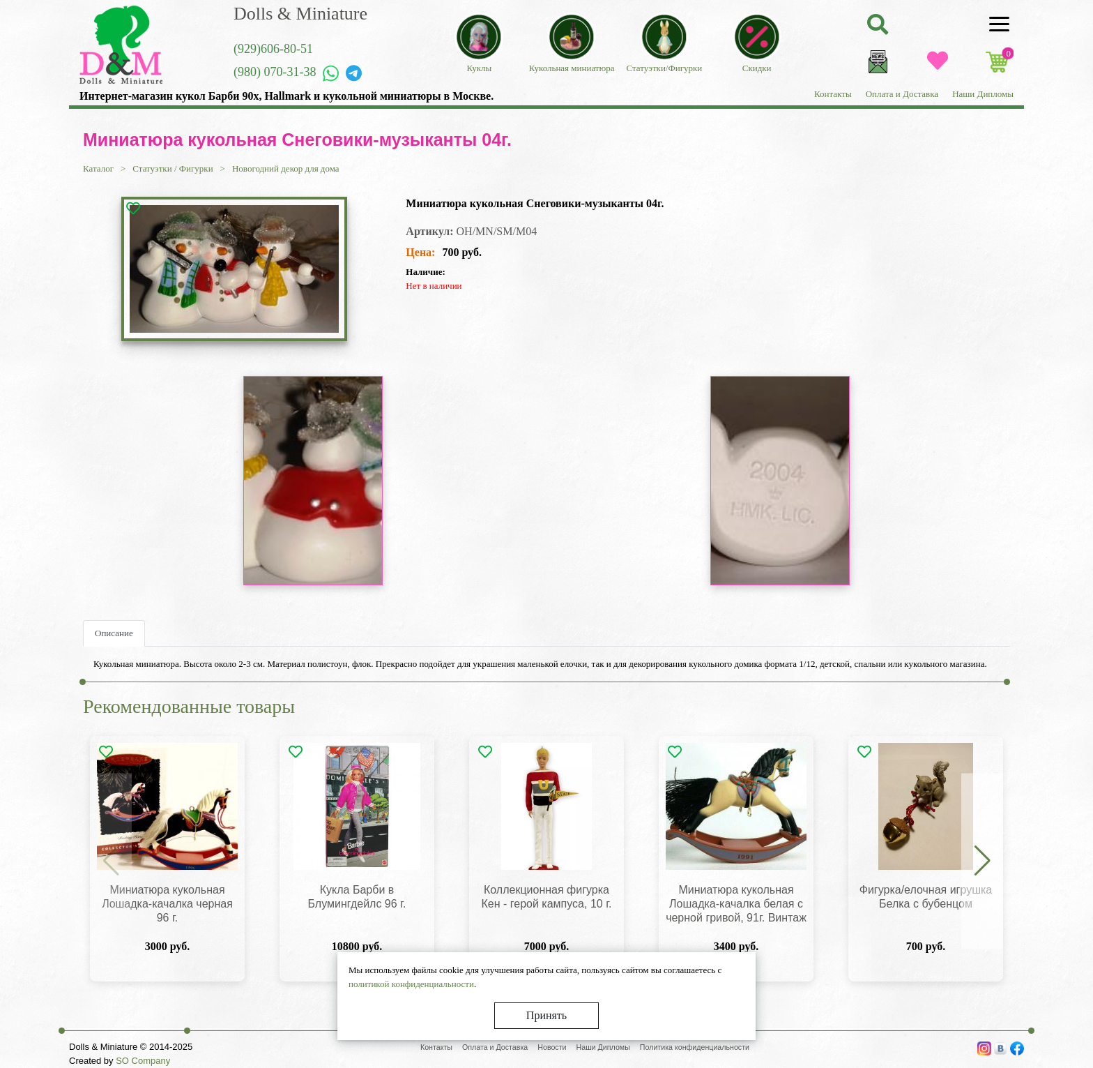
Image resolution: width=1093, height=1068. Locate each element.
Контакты (833, 94)
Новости (551, 1047)
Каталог (98, 168)
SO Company (143, 1060)
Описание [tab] (114, 633)
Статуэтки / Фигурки (172, 168)
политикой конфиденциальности (411, 984)
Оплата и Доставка (902, 94)
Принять (546, 1015)
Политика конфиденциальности (694, 1047)
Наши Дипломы (983, 94)
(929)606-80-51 (273, 49)
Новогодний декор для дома (285, 168)
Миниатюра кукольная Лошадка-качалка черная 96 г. (167, 904)
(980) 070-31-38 (275, 72)
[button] (982, 861)
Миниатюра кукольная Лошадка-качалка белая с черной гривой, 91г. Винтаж (736, 904)
